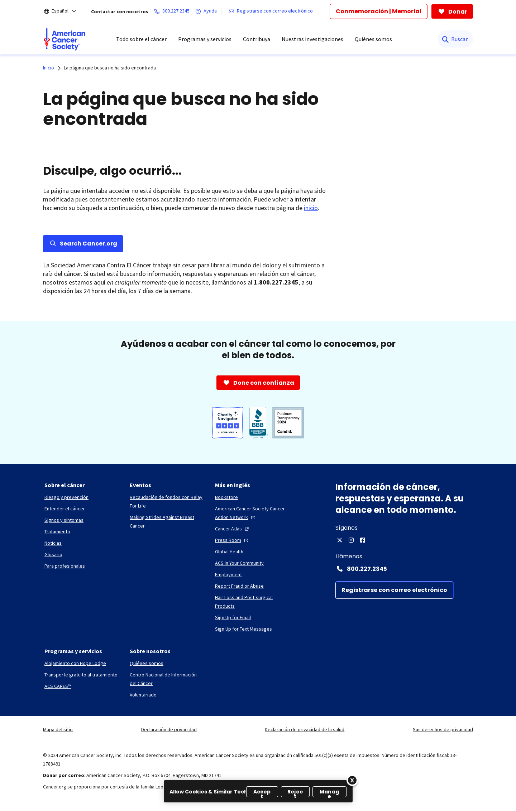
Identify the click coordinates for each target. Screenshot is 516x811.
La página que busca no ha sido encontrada (110, 67)
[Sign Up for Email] (233, 617)
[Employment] (228, 574)
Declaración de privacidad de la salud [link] (304, 729)
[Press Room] (232, 540)
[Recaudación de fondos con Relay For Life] (167, 501)
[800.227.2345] (173, 11)
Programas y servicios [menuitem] (204, 39)
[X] (339, 540)
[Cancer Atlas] (232, 528)
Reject (295, 792)
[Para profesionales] (64, 566)
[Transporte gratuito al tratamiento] (81, 674)
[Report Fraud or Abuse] (239, 586)
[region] (258, 791)
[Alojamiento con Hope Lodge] (75, 663)
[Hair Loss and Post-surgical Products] (252, 601)
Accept (262, 792)
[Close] (352, 780)
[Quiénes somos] (146, 663)
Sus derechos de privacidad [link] (443, 729)
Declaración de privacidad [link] (169, 729)
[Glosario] (53, 554)
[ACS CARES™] (57, 686)
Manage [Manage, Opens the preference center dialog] (329, 792)
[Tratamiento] (57, 531)
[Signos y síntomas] (63, 520)
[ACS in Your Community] (239, 563)
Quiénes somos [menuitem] (373, 39)
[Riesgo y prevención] (66, 497)
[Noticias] (53, 543)
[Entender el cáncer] (64, 508)
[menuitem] (64, 39)
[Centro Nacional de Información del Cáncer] (167, 679)
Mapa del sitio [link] (58, 729)
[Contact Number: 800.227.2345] (404, 568)
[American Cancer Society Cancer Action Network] (252, 512)
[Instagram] (351, 540)
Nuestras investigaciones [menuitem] (312, 39)
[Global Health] (229, 551)
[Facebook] (362, 540)
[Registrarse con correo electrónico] (272, 11)
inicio (311, 208)
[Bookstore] (226, 497)
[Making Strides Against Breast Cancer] (167, 521)
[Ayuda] (207, 11)
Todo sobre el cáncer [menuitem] (141, 39)
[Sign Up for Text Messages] (243, 629)
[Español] (65, 11)
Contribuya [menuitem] (256, 39)
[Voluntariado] (143, 694)
